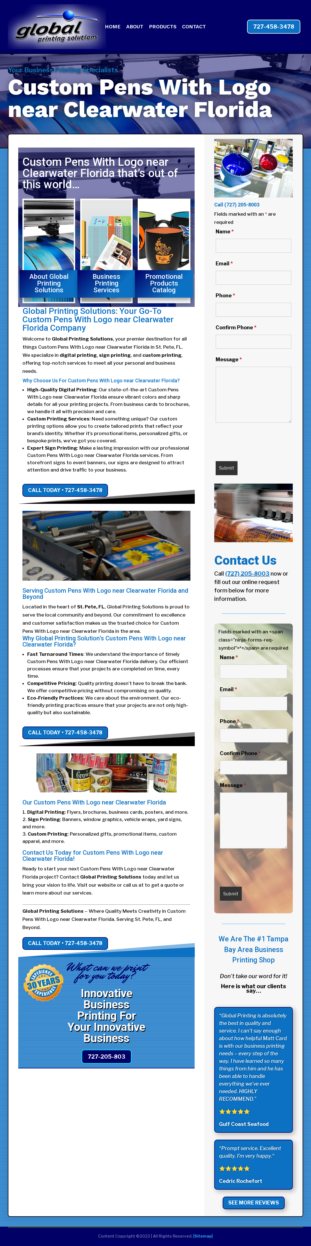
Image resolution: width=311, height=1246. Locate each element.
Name (225, 232)
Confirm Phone (236, 327)
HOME (113, 27)
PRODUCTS (162, 27)
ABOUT (134, 27)
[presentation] (258, 443)
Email (224, 263)
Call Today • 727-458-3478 (65, 490)
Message (229, 359)
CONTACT (194, 27)
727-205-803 (106, 1056)
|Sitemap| (203, 1236)
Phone (225, 295)
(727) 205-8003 (241, 205)
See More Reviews (253, 1203)
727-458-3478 (273, 26)
